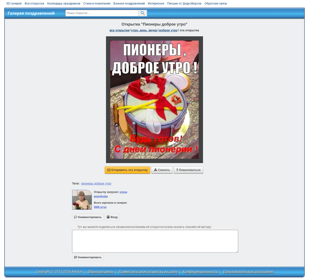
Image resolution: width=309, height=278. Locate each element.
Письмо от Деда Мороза (184, 3)
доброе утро (168, 30)
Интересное (156, 3)
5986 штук (100, 207)
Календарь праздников (63, 3)
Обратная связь (215, 3)
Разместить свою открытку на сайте (148, 272)
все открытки (119, 30)
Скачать (162, 170)
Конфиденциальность (200, 272)
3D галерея (14, 3)
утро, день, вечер (144, 30)
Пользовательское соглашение (248, 272)
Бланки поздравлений (129, 3)
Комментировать (88, 257)
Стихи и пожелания (97, 3)
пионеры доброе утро (96, 183)
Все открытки (34, 3)
